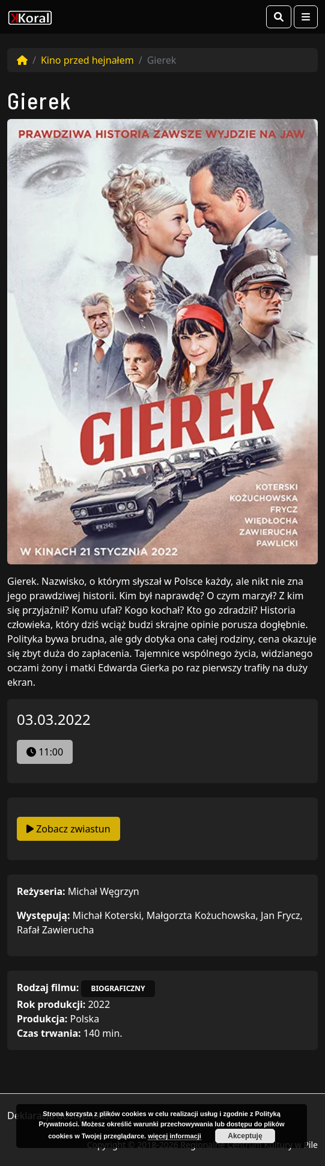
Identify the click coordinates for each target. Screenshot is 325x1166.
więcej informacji (174, 1136)
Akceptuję (245, 1136)
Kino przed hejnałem (87, 60)
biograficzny (118, 988)
